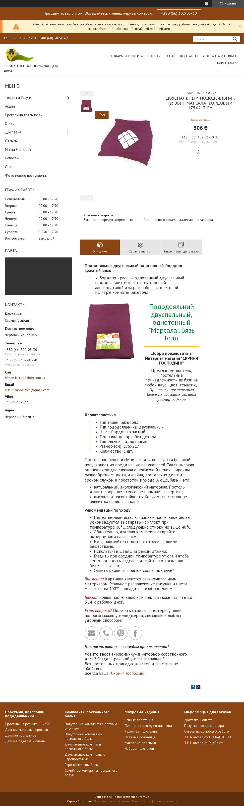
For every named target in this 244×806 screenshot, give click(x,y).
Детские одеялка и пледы (25, 741)
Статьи (10, 166)
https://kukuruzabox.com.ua (25, 377)
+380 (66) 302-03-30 (179, 13)
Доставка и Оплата (220, 56)
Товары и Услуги (18, 97)
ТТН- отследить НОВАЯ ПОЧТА (208, 737)
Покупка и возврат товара (204, 725)
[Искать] (234, 39)
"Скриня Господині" (128, 673)
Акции (10, 106)
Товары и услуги (125, 56)
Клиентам (225, 63)
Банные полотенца (138, 720)
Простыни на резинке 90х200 (27, 724)
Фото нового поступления (26, 175)
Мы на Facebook (18, 149)
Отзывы (11, 140)
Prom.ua (143, 797)
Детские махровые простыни (27, 729)
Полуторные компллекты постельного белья (84, 736)
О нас (170, 56)
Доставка (13, 132)
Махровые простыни (140, 743)
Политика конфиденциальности (154, 801)
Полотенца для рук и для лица (148, 725)
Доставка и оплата (198, 720)
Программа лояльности (24, 115)
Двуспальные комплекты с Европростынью (85, 756)
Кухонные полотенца (140, 731)
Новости (12, 158)
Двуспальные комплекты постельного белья (83, 746)
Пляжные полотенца (140, 737)
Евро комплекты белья (82, 764)
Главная (154, 56)
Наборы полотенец (139, 748)
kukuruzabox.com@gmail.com (27, 390)
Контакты (189, 56)
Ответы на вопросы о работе (206, 731)
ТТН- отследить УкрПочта (203, 743)
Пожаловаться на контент (112, 801)
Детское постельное (20, 735)
